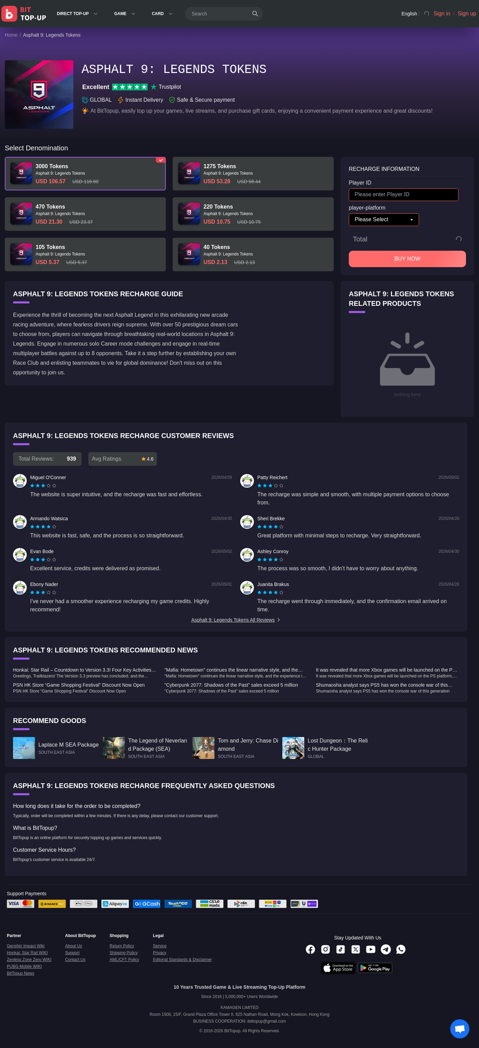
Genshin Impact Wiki (26, 946)
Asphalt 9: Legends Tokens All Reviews (236, 620)
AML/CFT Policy (124, 959)
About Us (73, 946)
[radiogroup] (43, 486)
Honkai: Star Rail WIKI (27, 952)
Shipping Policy (124, 952)
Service (160, 946)
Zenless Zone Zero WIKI (29, 959)
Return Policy (122, 946)
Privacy (159, 952)
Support (72, 952)
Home (11, 35)
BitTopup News (20, 973)
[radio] (33, 486)
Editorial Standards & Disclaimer (182, 959)
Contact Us (75, 959)
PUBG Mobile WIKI (24, 966)
